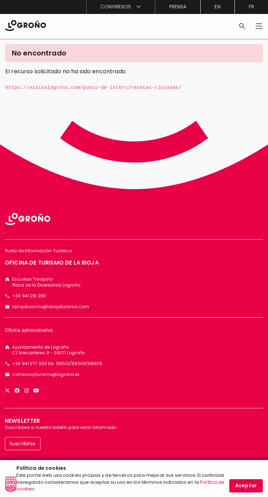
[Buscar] (242, 26)
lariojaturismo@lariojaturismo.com (50, 307)
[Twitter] (7, 390)
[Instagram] (26, 390)
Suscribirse (22, 443)
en (217, 6)
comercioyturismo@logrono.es (46, 374)
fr (251, 6)
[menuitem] (120, 7)
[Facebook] (17, 390)
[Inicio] (25, 25)
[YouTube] (36, 390)
